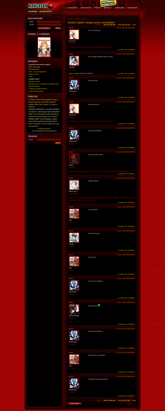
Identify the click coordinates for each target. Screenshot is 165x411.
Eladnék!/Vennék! (33, 69)
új (118, 49)
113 (126, 25)
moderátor (131, 49)
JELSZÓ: (31, 24)
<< (133, 25)
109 (113, 25)
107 (107, 25)
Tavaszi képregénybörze (36, 91)
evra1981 (76, 73)
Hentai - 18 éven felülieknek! (37, 72)
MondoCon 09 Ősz (34, 81)
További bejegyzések (44, 128)
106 (104, 25)
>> (135, 25)
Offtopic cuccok (81, 19)
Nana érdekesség (33, 86)
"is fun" (30, 76)
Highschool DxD (33, 74)
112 (123, 25)
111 (119, 25)
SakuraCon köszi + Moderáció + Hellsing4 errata (43, 84)
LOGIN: (31, 21)
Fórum (70, 19)
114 (128, 25)
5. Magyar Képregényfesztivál (37, 88)
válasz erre (123, 49)
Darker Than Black (34, 67)
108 (110, 25)
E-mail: (31, 139)
